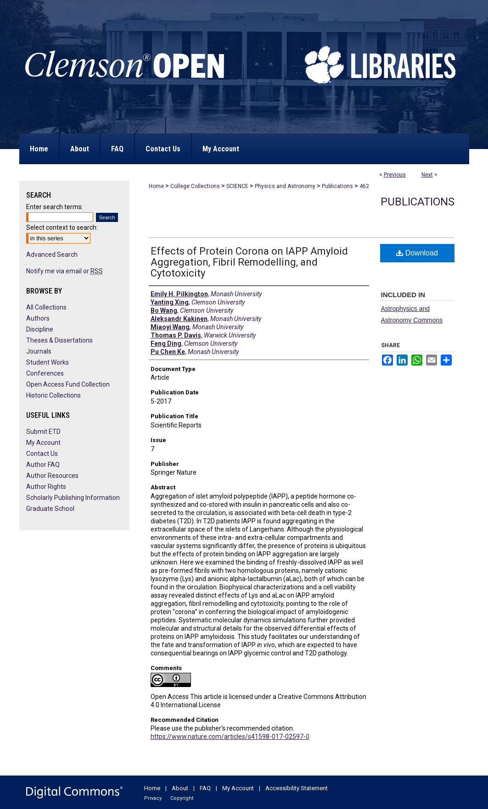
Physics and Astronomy (285, 186)
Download (417, 253)
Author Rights (46, 486)
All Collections (46, 307)
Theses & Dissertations (59, 340)
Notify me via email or (64, 271)
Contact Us (42, 453)
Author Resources (52, 475)
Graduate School (50, 508)
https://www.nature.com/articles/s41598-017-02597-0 (230, 736)
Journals (38, 351)
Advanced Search (52, 254)
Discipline (39, 329)
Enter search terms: (54, 207)
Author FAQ (43, 464)
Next (427, 175)
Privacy (153, 798)
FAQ (205, 788)
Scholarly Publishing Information (73, 497)
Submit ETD (43, 431)
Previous (395, 175)
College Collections (195, 186)
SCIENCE (237, 186)
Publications (337, 186)
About (180, 788)
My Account (43, 442)
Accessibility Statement (296, 788)
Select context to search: (62, 227)
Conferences (45, 373)
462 (364, 186)
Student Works (47, 362)
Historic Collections (53, 395)
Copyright (181, 798)
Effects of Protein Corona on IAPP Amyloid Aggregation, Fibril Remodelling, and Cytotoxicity (249, 262)
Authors (38, 318)
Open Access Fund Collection (68, 384)
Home (156, 186)
